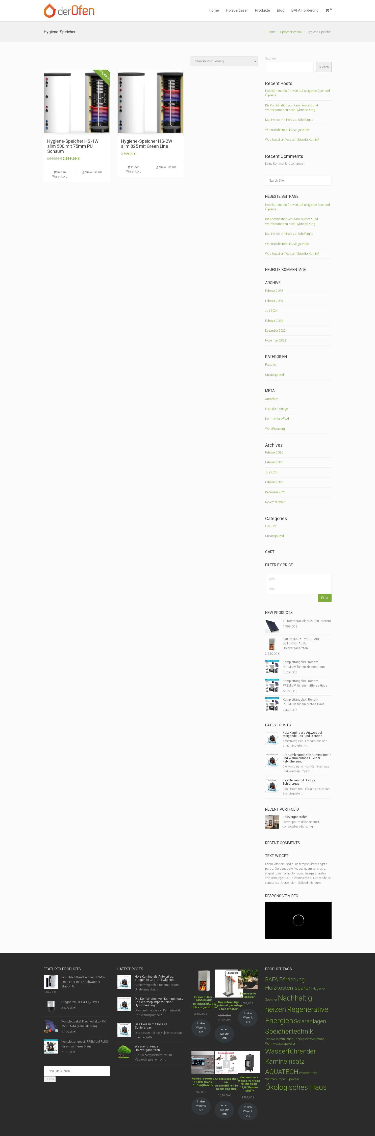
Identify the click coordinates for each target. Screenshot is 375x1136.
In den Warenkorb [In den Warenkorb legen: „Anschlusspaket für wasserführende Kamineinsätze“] (224, 1110)
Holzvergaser (237, 10)
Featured (271, 364)
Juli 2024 (271, 311)
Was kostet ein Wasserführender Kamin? (292, 139)
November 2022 (275, 340)
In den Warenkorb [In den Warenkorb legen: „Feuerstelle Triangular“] (248, 1018)
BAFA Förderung (304, 10)
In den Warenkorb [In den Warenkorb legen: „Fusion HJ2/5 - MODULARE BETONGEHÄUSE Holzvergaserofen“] (201, 1028)
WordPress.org (275, 429)
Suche (50, 1079)
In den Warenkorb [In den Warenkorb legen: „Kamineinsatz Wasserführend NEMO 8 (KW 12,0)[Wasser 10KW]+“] (248, 1111)
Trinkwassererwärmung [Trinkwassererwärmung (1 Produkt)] (309, 1039)
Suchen (270, 58)
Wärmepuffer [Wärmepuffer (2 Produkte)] (308, 1073)
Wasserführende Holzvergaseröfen (287, 130)
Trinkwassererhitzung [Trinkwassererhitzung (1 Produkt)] (279, 1039)
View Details (92, 172)
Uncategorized (274, 375)
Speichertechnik (291, 32)
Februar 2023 (274, 321)
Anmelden (272, 399)
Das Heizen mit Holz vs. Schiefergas (289, 120)
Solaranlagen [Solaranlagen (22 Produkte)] (310, 1021)
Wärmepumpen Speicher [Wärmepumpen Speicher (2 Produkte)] (282, 1079)
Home (214, 10)
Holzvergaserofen (295, 817)
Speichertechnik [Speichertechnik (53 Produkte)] (289, 1031)
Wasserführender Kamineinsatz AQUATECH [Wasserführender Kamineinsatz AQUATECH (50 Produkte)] (290, 1061)
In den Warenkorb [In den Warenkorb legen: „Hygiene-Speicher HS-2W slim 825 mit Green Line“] (133, 169)
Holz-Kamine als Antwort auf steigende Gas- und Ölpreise (302, 734)
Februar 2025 (274, 301)
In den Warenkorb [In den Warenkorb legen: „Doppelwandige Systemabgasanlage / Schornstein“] (224, 1034)
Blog (280, 10)
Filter (324, 598)
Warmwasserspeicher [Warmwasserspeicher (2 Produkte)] (280, 1043)
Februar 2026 (274, 291)
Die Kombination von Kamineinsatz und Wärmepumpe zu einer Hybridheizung (307, 758)
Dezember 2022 (275, 330)
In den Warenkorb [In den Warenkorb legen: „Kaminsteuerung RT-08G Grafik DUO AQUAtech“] (201, 1106)
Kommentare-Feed (277, 418)
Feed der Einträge (276, 409)
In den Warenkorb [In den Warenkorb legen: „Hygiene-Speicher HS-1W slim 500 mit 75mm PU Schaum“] (59, 174)
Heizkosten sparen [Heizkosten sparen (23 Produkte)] (288, 987)
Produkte (262, 10)
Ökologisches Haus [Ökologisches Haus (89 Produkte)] (296, 1087)
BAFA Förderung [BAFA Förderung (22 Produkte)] (285, 979)
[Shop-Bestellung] (224, 61)
